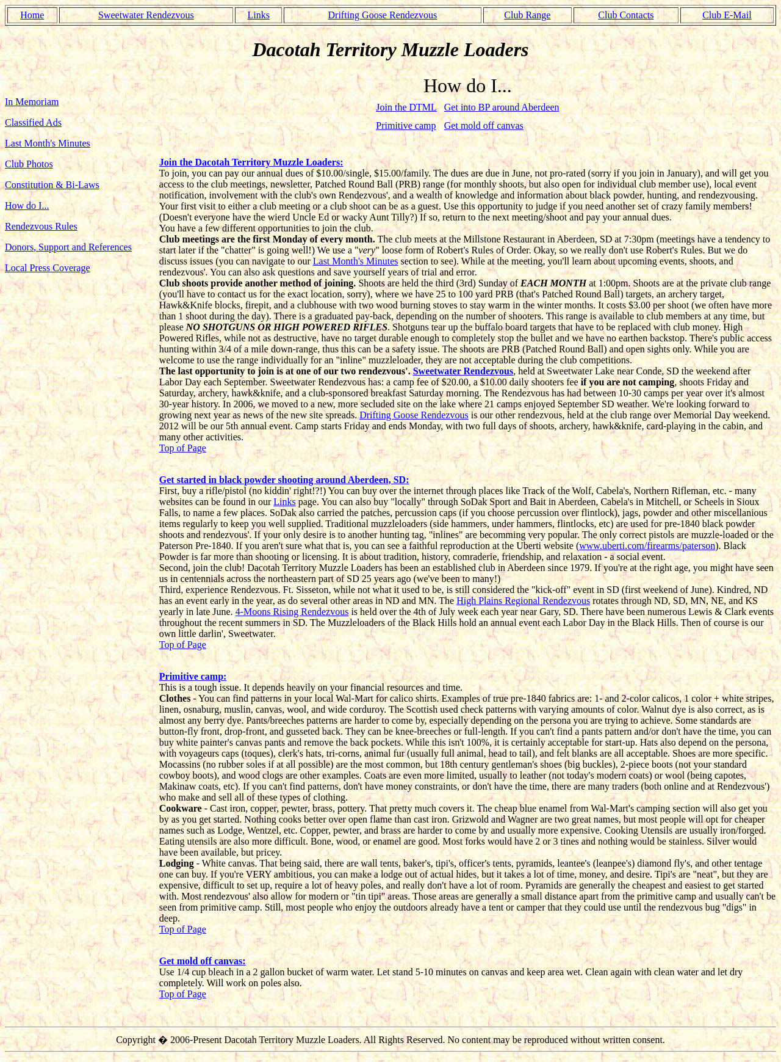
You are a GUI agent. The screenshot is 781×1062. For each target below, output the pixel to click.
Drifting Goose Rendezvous (382, 15)
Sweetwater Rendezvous (146, 15)
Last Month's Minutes (47, 143)
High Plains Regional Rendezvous (523, 600)
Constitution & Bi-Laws (52, 185)
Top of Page (182, 448)
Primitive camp (406, 125)
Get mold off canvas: (202, 961)
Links (258, 15)
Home (32, 15)
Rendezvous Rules (41, 226)
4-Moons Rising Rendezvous (292, 611)
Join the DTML (406, 107)
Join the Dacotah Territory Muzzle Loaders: (251, 162)
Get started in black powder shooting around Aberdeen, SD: (284, 480)
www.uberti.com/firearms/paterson (647, 545)
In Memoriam (32, 101)
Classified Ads (33, 122)
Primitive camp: (193, 676)
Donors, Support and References (68, 247)
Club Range (527, 15)
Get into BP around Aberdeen (502, 107)
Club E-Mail (726, 15)
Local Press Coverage (47, 268)
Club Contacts (625, 15)
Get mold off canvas (484, 125)
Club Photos (29, 164)
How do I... (27, 205)
